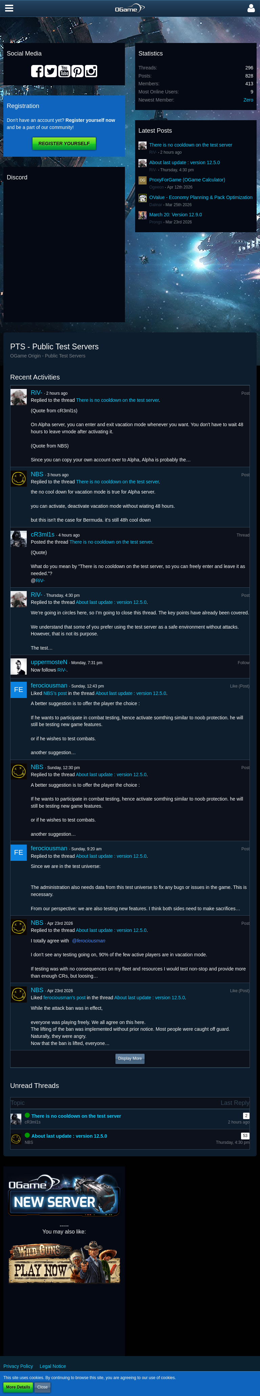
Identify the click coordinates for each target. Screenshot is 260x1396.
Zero (248, 100)
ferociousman (49, 685)
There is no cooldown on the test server (190, 145)
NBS (37, 474)
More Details (18, 1387)
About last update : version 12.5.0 (184, 162)
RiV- (153, 152)
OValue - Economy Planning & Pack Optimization (201, 197)
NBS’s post (55, 693)
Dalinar (155, 204)
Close (42, 1387)
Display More (130, 1058)
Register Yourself (64, 143)
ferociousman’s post (64, 997)
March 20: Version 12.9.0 (175, 214)
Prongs (155, 222)
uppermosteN (49, 662)
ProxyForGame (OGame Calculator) (187, 179)
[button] (9, 8)
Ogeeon (156, 187)
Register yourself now (90, 120)
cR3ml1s (43, 534)
